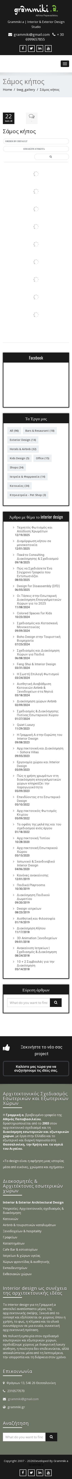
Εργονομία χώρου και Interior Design (38, 764)
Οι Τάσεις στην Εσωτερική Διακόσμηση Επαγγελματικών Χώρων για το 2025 (39, 599)
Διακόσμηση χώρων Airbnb (36, 701)
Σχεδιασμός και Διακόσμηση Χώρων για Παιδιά (38, 652)
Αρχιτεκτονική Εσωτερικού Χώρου (37, 850)
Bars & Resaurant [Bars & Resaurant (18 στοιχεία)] (39, 430)
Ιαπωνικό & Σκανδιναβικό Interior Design (36, 863)
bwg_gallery (26, 89)
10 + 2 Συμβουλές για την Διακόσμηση (35, 963)
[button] (36, 141)
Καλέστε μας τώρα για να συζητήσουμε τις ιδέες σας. (36, 1068)
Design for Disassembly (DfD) (38, 586)
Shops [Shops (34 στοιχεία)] (16, 467)
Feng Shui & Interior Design (36, 664)
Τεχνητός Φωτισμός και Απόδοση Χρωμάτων (34, 529)
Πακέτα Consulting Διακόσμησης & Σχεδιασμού (38, 557)
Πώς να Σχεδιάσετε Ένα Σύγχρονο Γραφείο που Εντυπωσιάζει (34, 572)
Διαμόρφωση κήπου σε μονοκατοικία (34, 543)
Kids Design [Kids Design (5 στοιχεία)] (19, 458)
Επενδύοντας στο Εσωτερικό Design (38, 799)
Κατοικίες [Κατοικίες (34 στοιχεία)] (19, 486)
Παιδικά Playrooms (31, 885)
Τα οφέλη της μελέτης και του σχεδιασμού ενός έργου (39, 826)
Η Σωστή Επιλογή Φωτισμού (38, 674)
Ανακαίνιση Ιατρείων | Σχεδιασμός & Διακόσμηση (37, 950)
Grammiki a (36, 1465)
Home (7, 89)
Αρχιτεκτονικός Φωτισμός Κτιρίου (37, 812)
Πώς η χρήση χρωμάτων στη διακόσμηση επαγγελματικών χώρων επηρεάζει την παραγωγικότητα (39, 781)
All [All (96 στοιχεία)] (14, 430)
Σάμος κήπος (19, 131)
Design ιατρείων (29, 908)
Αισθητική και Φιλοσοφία (36, 918)
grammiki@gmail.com (23, 1399)
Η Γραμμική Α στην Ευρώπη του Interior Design (39, 736)
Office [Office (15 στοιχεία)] (42, 458)
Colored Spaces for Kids (34, 613)
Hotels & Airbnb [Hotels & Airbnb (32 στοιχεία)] (23, 449)
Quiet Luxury (26, 725)
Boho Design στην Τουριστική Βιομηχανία (38, 638)
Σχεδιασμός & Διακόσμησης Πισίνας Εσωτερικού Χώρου (38, 713)
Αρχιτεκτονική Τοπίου (33, 838)
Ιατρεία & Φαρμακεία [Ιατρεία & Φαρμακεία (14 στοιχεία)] (27, 476)
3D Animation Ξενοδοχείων (37, 938)
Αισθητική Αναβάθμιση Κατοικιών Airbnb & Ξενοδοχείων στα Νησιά (35, 687)
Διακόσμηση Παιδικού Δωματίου (33, 897)
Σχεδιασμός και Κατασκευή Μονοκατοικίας (37, 625)
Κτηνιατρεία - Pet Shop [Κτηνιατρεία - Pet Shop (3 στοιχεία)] (28, 495)
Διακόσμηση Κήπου (31, 928)
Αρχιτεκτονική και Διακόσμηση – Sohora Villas (40, 750)
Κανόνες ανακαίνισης (32, 875)
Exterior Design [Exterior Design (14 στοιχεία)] (23, 440)
